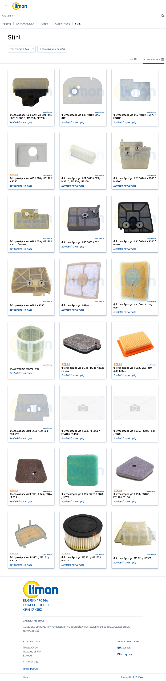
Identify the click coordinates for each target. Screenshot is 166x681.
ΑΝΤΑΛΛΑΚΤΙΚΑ (25, 23)
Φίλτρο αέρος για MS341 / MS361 (132, 558)
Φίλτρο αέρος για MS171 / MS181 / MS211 (29, 559)
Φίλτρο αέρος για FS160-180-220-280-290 (29, 432)
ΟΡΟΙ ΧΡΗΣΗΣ (32, 609)
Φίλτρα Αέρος (62, 23)
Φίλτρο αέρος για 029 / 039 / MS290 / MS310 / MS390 (31, 243)
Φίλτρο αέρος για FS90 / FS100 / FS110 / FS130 (132, 495)
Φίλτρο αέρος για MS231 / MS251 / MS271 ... (81, 559)
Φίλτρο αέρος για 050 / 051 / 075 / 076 (132, 306)
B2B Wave (138, 677)
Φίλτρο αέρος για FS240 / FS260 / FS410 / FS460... (80, 432)
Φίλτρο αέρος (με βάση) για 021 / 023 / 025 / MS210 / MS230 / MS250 (31, 116)
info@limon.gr (30, 668)
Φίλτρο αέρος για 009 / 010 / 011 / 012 (80, 116)
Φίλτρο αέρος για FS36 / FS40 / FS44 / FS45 (134, 432)
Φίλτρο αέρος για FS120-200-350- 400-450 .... (133, 369)
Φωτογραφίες (153, 59)
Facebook (124, 647)
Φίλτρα (44, 23)
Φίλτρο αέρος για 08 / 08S (24, 368)
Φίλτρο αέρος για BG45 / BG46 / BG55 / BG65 (82, 369)
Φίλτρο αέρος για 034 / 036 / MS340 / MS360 (134, 243)
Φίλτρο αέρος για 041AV (75, 305)
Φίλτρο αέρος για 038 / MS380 (27, 305)
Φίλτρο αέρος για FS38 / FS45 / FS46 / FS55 (31, 495)
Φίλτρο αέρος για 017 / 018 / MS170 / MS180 (134, 116)
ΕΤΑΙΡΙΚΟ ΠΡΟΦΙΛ (35, 600)
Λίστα (131, 59)
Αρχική (7, 23)
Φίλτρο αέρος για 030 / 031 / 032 (80, 242)
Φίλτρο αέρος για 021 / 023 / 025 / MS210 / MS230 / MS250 (80, 180)
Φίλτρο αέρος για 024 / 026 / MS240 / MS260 (134, 180)
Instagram (125, 654)
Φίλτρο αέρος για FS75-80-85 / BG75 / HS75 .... (82, 495)
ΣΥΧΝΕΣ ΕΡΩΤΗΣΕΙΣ (36, 605)
